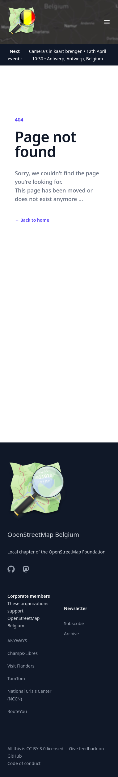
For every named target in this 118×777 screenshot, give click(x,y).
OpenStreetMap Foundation (77, 552)
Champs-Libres (22, 653)
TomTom (16, 678)
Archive (71, 633)
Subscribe (74, 623)
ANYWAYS (17, 641)
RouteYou (17, 711)
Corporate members (28, 596)
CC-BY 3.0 (35, 748)
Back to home (32, 220)
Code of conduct (23, 763)
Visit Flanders (20, 666)
